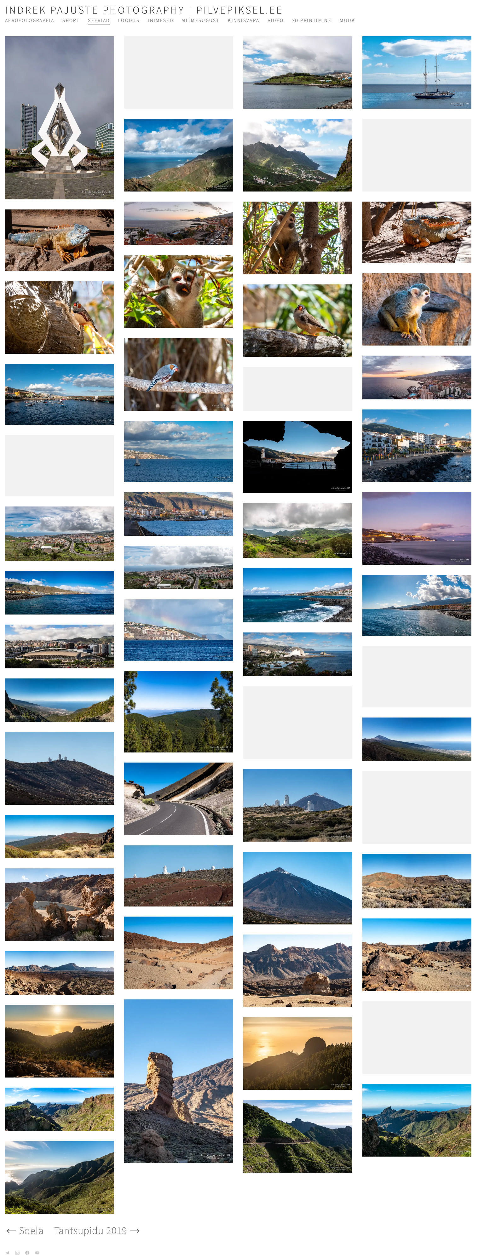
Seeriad (99, 20)
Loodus (129, 20)
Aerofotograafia (29, 20)
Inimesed (160, 20)
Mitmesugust (201, 20)
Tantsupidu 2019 (97, 1230)
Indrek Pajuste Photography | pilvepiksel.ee (144, 10)
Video (276, 20)
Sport (71, 20)
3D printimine (311, 20)
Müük (347, 20)
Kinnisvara (243, 20)
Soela (24, 1230)
